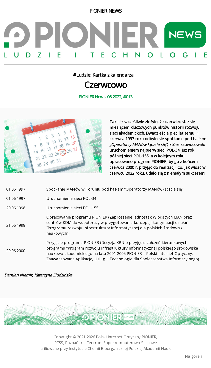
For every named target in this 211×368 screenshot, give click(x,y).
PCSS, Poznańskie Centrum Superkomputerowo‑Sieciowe (105, 342)
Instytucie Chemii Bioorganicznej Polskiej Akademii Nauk (119, 348)
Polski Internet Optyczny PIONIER (126, 336)
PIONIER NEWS (105, 10)
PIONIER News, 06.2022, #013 (106, 97)
